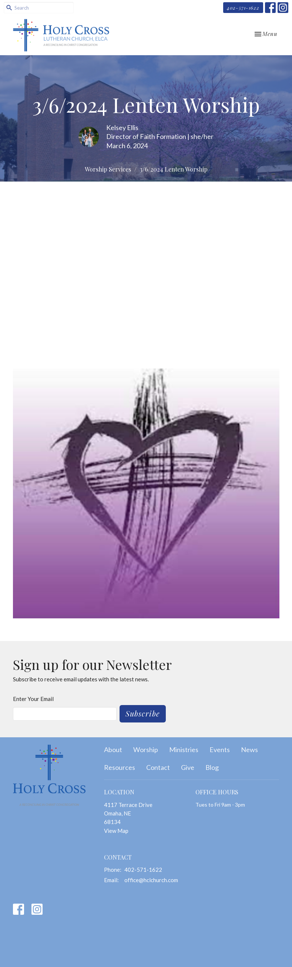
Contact (158, 767)
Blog (212, 767)
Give (187, 767)
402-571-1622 (243, 7)
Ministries (183, 749)
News (249, 749)
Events (219, 749)
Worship (145, 749)
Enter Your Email (33, 698)
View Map (116, 830)
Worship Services (108, 169)
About (113, 749)
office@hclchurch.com (151, 880)
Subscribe (142, 713)
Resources (119, 767)
